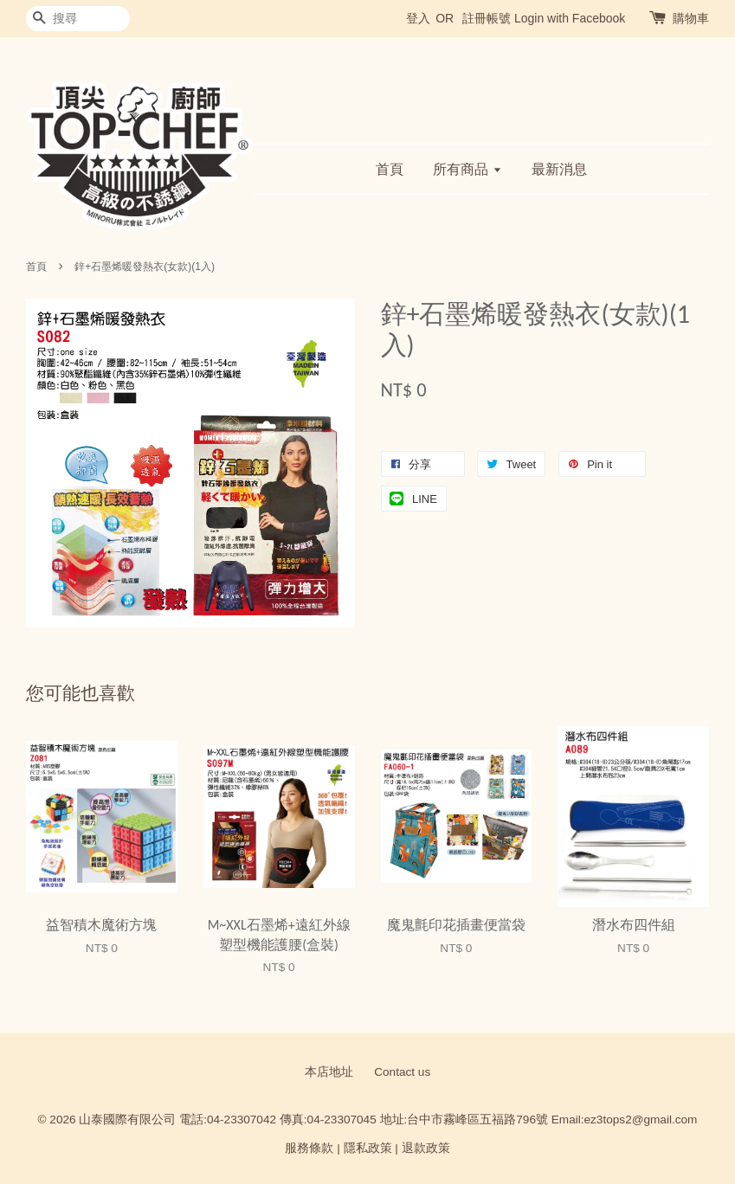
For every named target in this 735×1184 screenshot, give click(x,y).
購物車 (691, 18)
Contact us (402, 1071)
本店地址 (329, 1071)
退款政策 (426, 1148)
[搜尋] (78, 18)
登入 (418, 18)
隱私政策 (368, 1148)
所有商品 (467, 169)
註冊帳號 (486, 18)
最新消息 (559, 169)
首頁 (389, 169)
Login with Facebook (569, 18)
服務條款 (309, 1148)
